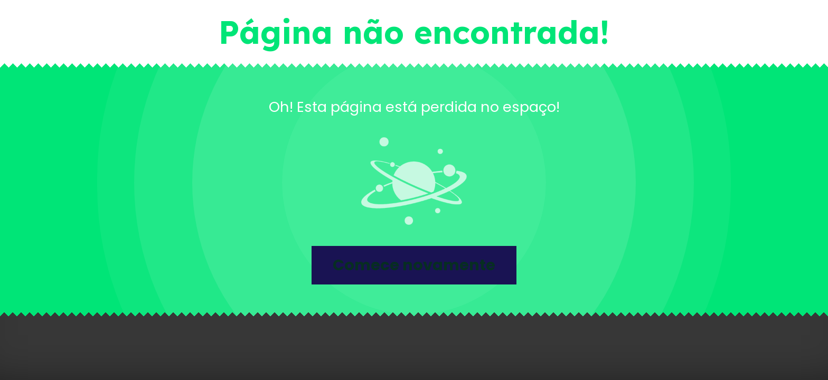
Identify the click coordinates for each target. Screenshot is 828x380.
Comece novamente (414, 265)
